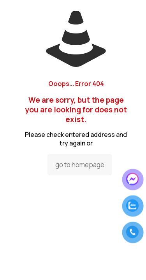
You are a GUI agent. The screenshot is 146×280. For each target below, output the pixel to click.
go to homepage (79, 164)
